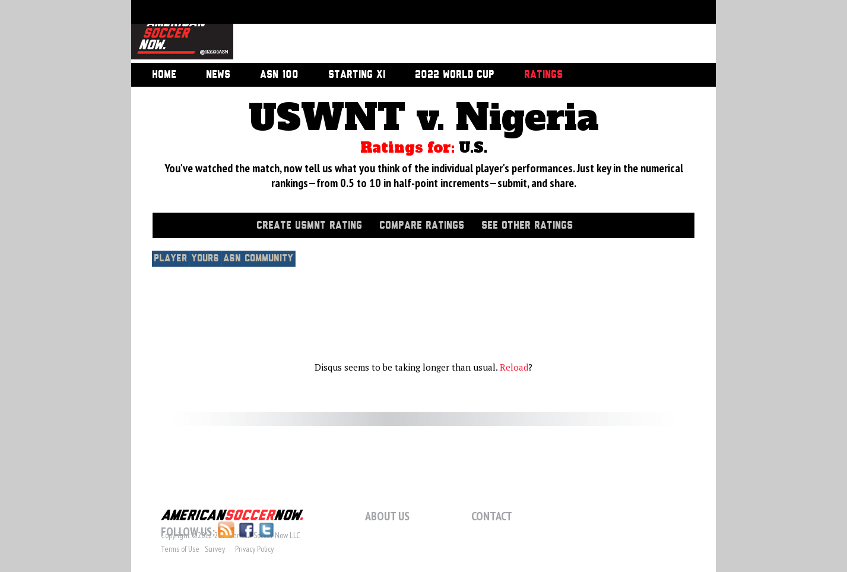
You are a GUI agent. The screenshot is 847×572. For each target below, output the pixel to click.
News (218, 75)
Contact (491, 516)
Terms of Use (180, 548)
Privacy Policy (254, 548)
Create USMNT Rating (309, 225)
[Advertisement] (461, 32)
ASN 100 (279, 75)
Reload (514, 367)
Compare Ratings (421, 225)
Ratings (543, 75)
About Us (387, 516)
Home (164, 75)
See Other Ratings (527, 225)
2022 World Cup (454, 75)
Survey (215, 548)
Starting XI (356, 75)
